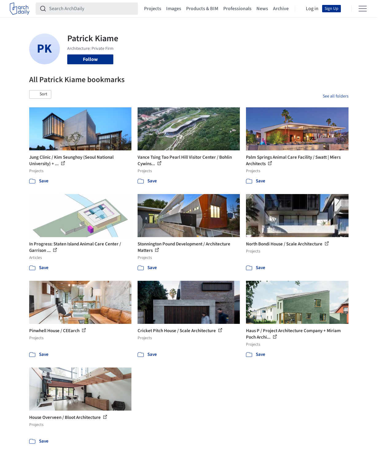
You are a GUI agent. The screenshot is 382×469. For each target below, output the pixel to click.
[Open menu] (363, 9)
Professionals (237, 8)
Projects (152, 8)
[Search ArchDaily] (91, 8)
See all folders (336, 96)
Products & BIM (202, 8)
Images (173, 8)
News (262, 8)
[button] (40, 94)
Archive (281, 8)
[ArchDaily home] (19, 8)
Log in (312, 8)
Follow (90, 59)
